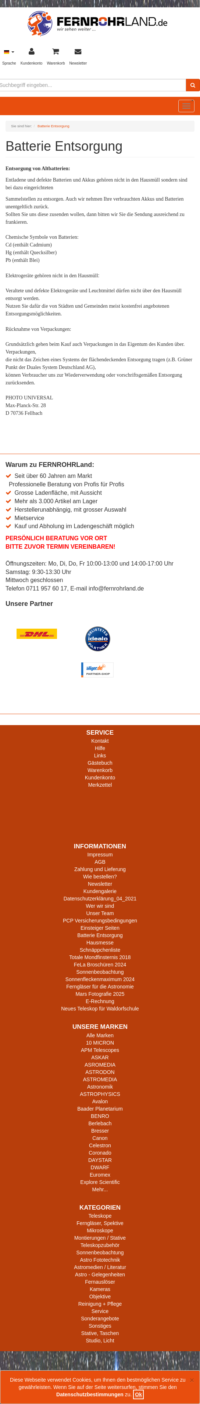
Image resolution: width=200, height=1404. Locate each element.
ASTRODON (99, 1072)
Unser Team (100, 913)
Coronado (100, 1153)
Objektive (100, 1296)
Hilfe (100, 748)
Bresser (100, 1131)
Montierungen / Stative (100, 1238)
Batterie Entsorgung (100, 935)
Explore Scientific (99, 1182)
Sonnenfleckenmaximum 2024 (100, 979)
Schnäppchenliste (100, 950)
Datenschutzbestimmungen (90, 1394)
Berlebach (99, 1123)
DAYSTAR (100, 1160)
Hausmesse (100, 943)
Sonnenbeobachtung (100, 972)
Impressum (100, 855)
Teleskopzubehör (100, 1245)
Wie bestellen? (100, 877)
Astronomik (100, 1087)
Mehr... (100, 1189)
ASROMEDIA (100, 1065)
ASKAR (99, 1057)
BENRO (100, 1116)
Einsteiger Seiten (100, 928)
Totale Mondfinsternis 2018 (100, 957)
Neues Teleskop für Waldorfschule (100, 1009)
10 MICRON (100, 1043)
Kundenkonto (100, 777)
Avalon (100, 1101)
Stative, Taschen (100, 1333)
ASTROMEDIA (100, 1079)
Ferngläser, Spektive (100, 1223)
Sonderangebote (100, 1318)
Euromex (100, 1175)
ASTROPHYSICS (100, 1094)
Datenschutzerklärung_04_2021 (100, 899)
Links (100, 755)
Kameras (100, 1289)
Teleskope (99, 1216)
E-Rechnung (100, 1001)
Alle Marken (100, 1035)
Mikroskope (100, 1230)
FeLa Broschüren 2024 (100, 965)
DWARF (100, 1167)
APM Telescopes (100, 1050)
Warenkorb (100, 770)
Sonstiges (100, 1326)
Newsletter (100, 884)
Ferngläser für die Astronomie (100, 987)
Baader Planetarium (100, 1109)
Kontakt (99, 741)
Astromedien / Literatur (100, 1267)
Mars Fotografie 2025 (99, 994)
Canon (99, 1138)
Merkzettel (100, 785)
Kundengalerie (100, 891)
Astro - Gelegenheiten (100, 1274)
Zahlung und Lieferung (100, 869)
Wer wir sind (100, 906)
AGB (100, 862)
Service (100, 1311)
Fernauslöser (100, 1282)
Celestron (100, 1145)
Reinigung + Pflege (100, 1304)
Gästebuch (100, 763)
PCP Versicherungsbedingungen (100, 921)
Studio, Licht (100, 1340)
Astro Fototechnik (100, 1260)
